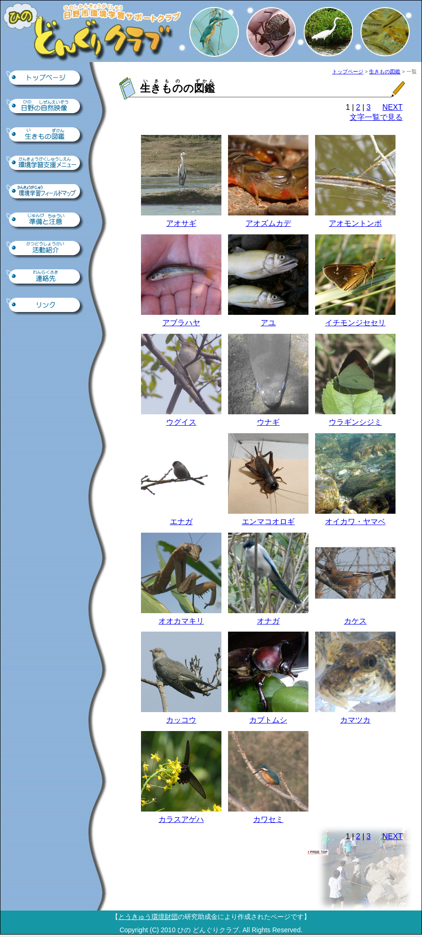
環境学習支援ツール (45, 163)
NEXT (392, 107)
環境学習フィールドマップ (45, 192)
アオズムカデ (268, 223)
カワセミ (268, 819)
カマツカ (355, 720)
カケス (355, 621)
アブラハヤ (181, 323)
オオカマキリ (181, 621)
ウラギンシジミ (355, 422)
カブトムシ (268, 720)
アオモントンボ (355, 223)
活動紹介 (45, 249)
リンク (45, 305)
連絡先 (45, 277)
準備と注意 (45, 220)
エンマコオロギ (268, 522)
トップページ (45, 78)
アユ (268, 323)
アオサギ (181, 223)
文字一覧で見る (376, 117)
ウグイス (181, 422)
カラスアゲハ (181, 819)
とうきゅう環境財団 (148, 916)
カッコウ (181, 720)
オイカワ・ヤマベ (355, 522)
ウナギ (268, 422)
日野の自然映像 (45, 107)
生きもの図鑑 (45, 135)
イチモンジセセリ (355, 323)
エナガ (181, 522)
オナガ (268, 621)
